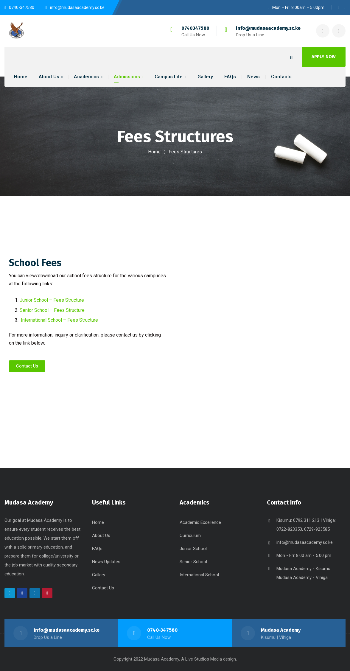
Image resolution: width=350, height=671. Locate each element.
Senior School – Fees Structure (52, 310)
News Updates (106, 561)
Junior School (193, 548)
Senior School (193, 561)
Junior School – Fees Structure (52, 300)
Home (154, 152)
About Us (101, 535)
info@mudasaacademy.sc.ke (268, 28)
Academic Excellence (200, 522)
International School (199, 574)
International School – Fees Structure (59, 320)
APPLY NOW (324, 56)
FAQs (97, 548)
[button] (27, 366)
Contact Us (103, 588)
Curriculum (190, 535)
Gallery (98, 574)
